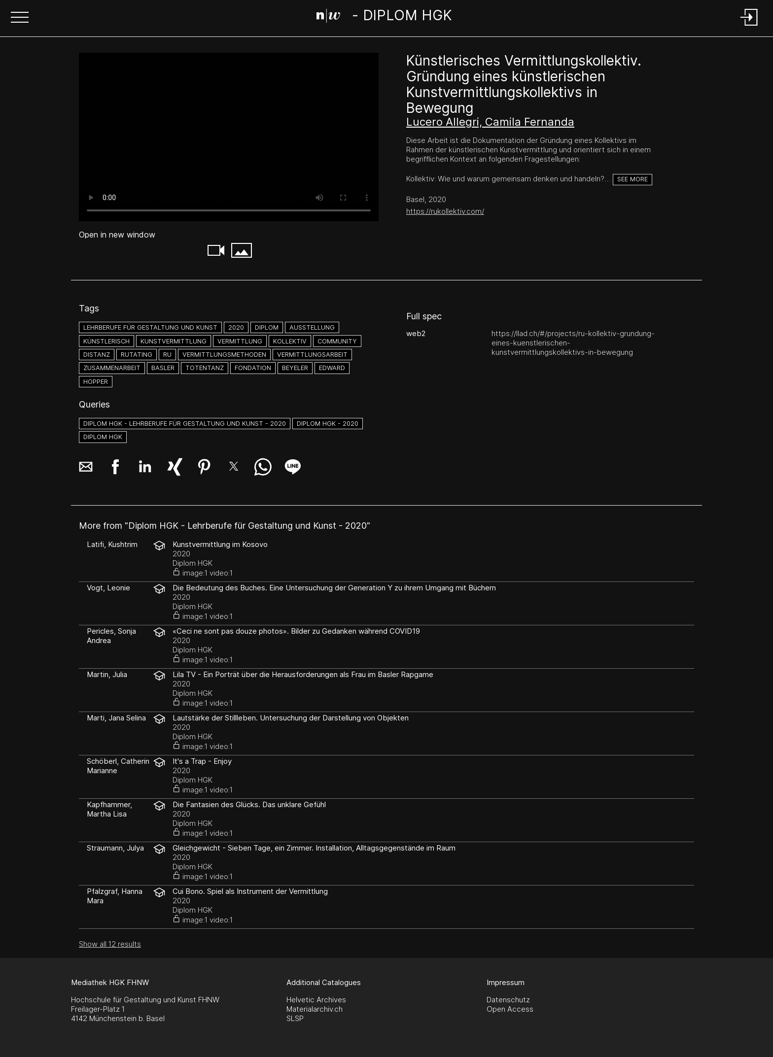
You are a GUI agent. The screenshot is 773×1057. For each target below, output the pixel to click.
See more (632, 179)
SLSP (295, 1018)
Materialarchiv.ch (314, 1009)
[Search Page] (384, 17)
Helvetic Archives (316, 999)
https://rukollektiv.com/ (445, 211)
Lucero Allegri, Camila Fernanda (490, 121)
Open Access (510, 1009)
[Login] (749, 26)
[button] (20, 18)
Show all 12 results (110, 944)
